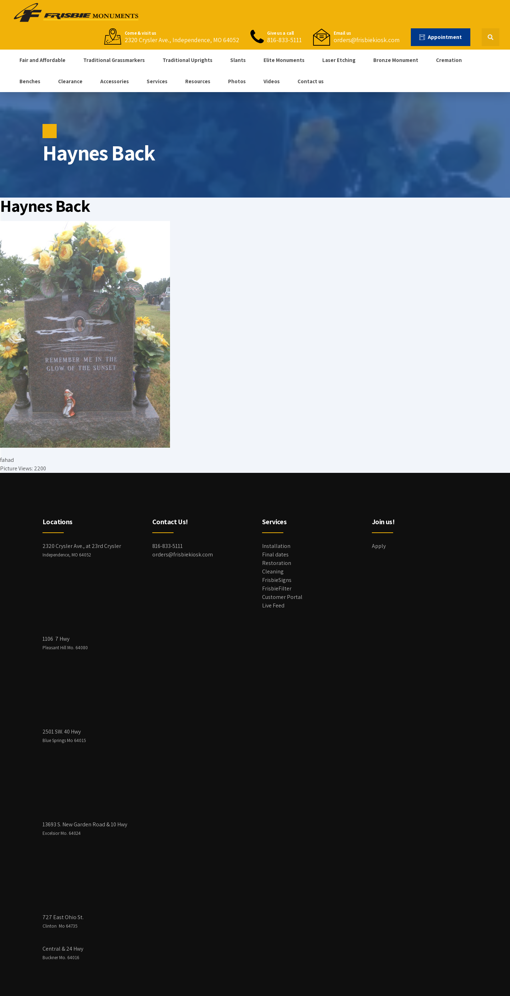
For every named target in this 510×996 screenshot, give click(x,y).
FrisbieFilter (276, 588)
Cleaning (273, 571)
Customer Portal (282, 597)
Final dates (275, 554)
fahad (7, 460)
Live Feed (273, 605)
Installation (276, 546)
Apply (379, 546)
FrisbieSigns (276, 580)
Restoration (276, 563)
